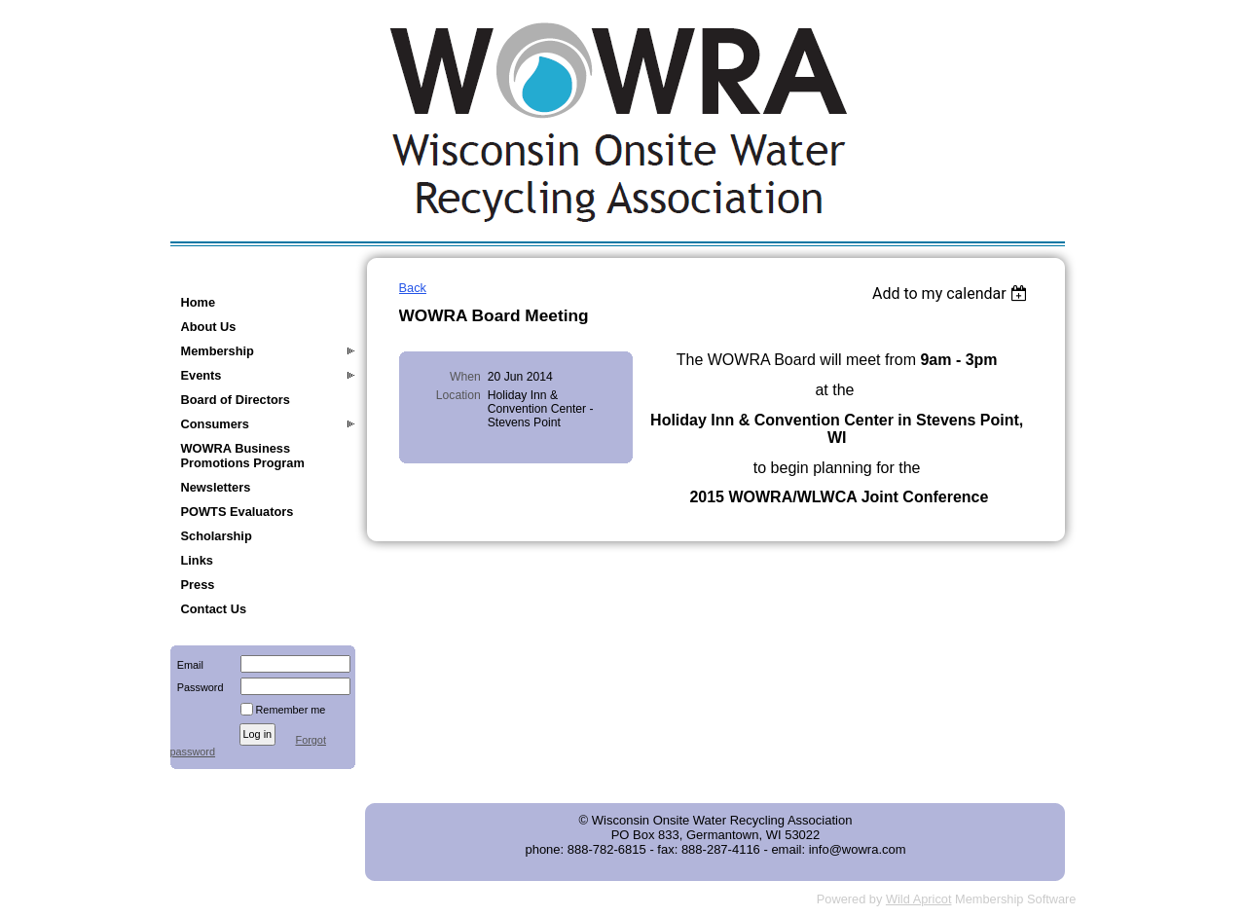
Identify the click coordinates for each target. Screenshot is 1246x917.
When (465, 377)
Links (197, 560)
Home (198, 302)
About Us (209, 326)
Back (412, 287)
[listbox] (952, 293)
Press (198, 584)
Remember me (291, 709)
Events (201, 375)
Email (186, 665)
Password (197, 687)
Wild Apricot (919, 899)
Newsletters (216, 487)
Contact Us (214, 609)
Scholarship (216, 536)
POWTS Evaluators (237, 511)
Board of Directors (235, 399)
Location (458, 395)
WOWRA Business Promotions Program (243, 455)
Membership (217, 351)
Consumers (215, 424)
